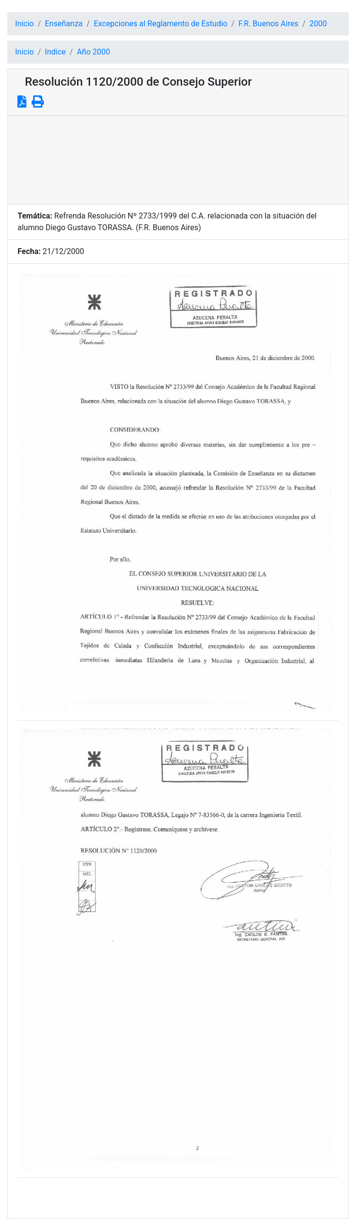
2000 (318, 23)
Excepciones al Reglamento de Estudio (160, 23)
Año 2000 (93, 51)
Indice (55, 51)
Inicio (24, 23)
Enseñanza (64, 23)
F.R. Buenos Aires (269, 23)
